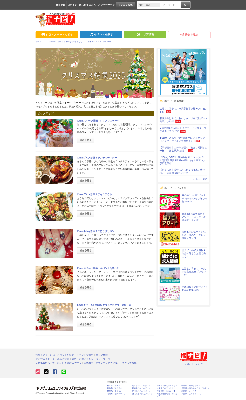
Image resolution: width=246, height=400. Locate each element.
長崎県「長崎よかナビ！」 (192, 385)
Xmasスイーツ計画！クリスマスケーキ (98, 120)
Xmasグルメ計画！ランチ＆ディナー (97, 157)
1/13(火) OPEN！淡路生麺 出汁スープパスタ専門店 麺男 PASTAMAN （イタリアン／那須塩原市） (183, 160)
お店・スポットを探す (57, 35)
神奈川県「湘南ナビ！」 (167, 391)
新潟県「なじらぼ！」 (141, 388)
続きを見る (86, 139)
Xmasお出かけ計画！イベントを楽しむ (98, 268)
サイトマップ (103, 359)
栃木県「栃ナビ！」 (115, 385)
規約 (74, 359)
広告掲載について (45, 363)
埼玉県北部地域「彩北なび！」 (167, 395)
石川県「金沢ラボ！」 (116, 394)
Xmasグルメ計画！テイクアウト (94, 194)
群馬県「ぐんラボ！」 (116, 391)
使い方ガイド (43, 359)
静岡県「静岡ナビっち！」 (168, 385)
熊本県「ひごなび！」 (141, 385)
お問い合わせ (86, 359)
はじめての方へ (87, 4)
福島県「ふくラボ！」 (116, 388)
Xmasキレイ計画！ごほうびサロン (95, 231)
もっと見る (199, 179)
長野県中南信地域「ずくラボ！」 (195, 388)
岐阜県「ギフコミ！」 (166, 388)
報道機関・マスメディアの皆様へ (102, 363)
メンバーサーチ (106, 4)
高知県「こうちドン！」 (191, 394)
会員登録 (60, 4)
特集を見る (189, 35)
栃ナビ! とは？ (193, 364)
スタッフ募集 (129, 363)
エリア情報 (145, 35)
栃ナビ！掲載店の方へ (69, 363)
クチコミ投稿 (125, 4)
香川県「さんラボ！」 (141, 391)
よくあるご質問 (60, 359)
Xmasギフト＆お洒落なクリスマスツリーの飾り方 (104, 305)
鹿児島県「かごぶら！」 (142, 394)
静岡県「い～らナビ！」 (191, 391)
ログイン (72, 4)
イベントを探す (101, 35)
